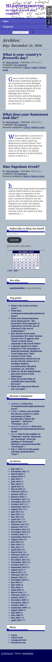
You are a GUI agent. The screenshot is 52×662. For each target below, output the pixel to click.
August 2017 (17, 509)
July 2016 (15, 542)
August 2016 (17, 539)
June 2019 (16, 481)
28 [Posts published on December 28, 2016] (22, 267)
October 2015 (17, 564)
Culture (26, 67)
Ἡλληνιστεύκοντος (25, 6)
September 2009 (19, 607)
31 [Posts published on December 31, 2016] (34, 267)
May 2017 (15, 516)
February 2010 (18, 595)
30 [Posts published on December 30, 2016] (30, 267)
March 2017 (16, 522)
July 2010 (15, 582)
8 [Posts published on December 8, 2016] (25, 260)
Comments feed (18, 640)
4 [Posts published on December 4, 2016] (37, 257)
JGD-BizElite (27, 653)
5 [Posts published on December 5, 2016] (14, 260)
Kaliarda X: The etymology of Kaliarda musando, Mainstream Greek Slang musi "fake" (26, 351)
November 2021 (18, 471)
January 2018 (17, 496)
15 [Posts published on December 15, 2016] (26, 262)
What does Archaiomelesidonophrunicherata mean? (28, 313)
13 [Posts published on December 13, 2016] (18, 262)
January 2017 (17, 527)
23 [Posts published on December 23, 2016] (30, 265)
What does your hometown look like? (25, 116)
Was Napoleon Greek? (21, 166)
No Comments (20, 65)
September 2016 (19, 537)
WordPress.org (18, 642)
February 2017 (18, 524)
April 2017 (16, 519)
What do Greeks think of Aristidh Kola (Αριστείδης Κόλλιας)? (23, 381)
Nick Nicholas (12, 62)
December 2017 (18, 499)
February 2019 (18, 491)
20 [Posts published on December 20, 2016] (18, 265)
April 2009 (16, 620)
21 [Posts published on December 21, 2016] (22, 265)
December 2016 (18, 529)
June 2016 (16, 544)
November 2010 (18, 579)
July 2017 (15, 511)
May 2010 (15, 587)
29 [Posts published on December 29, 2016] (26, 267)
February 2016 (18, 554)
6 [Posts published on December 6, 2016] (18, 260)
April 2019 (16, 486)
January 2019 (17, 494)
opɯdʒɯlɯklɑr (17, 288)
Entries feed (17, 637)
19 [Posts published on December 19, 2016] (14, 265)
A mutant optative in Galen (24, 346)
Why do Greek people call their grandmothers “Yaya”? (25, 451)
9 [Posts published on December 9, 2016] (29, 260)
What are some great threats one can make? (25, 387)
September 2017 (19, 506)
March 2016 (16, 552)
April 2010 (16, 590)
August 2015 (17, 569)
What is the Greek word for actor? (24, 306)
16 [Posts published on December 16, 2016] (30, 262)
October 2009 (17, 605)
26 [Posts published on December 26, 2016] (14, 267)
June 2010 (16, 585)
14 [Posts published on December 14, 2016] (22, 262)
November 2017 (18, 501)
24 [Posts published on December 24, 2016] (34, 265)
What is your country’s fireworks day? (22, 56)
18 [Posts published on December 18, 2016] (37, 262)
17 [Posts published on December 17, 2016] (34, 262)
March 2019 (16, 489)
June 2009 (16, 615)
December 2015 (18, 559)
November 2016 (18, 532)
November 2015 (18, 562)
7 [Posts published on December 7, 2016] (22, 260)
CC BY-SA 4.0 (7, 653)
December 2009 (18, 600)
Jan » (16, 270)
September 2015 (19, 567)
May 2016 (15, 547)
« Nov (9, 270)
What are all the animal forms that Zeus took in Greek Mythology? (26, 374)
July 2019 (15, 479)
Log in (14, 635)
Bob (13, 449)
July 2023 (15, 469)
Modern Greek (38, 127)
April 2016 (16, 549)
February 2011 (18, 574)
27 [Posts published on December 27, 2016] (18, 267)
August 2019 (17, 476)
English (34, 67)
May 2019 (15, 484)
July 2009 (15, 612)
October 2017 (17, 504)
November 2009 (18, 602)
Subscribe (14, 240)
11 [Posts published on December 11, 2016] (37, 260)
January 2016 (17, 557)
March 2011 (16, 572)
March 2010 (16, 592)
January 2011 (17, 577)
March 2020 (16, 474)
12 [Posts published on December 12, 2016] (14, 262)
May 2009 (15, 617)
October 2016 (17, 534)
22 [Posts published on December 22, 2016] (26, 265)
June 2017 (16, 514)
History (26, 176)
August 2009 (17, 610)
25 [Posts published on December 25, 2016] (37, 265)
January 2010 (17, 597)
